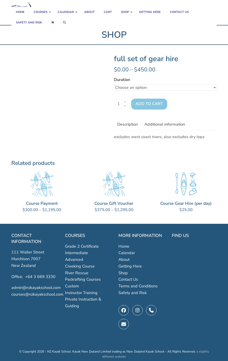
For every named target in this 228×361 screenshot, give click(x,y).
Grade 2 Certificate (82, 246)
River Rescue (76, 272)
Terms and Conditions (138, 286)
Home (123, 246)
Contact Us (128, 279)
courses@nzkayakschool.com (37, 294)
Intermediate (76, 252)
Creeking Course (80, 266)
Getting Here (130, 266)
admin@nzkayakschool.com (36, 287)
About (124, 259)
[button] (52, 22)
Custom (72, 286)
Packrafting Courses (83, 279)
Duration (122, 79)
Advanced (74, 259)
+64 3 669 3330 (40, 276)
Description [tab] (127, 124)
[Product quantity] (118, 104)
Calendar (126, 252)
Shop (123, 272)
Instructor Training (81, 292)
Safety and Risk (132, 292)
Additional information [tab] (165, 124)
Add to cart (149, 103)
